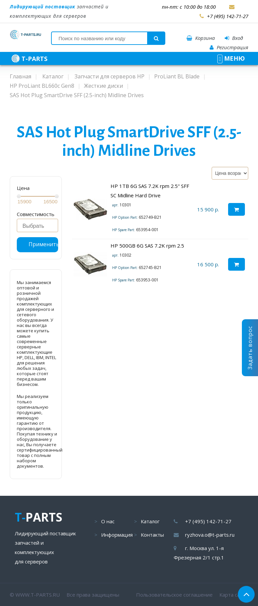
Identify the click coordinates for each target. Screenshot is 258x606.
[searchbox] (39, 226)
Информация (117, 534)
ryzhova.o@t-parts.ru (209, 534)
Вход (234, 38)
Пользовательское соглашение (174, 594)
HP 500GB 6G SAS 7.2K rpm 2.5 (147, 245)
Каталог (150, 521)
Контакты (152, 534)
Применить (43, 244)
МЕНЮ (231, 58)
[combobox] (37, 225)
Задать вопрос (250, 347)
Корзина (200, 38)
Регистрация (229, 47)
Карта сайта (233, 594)
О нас (108, 521)
